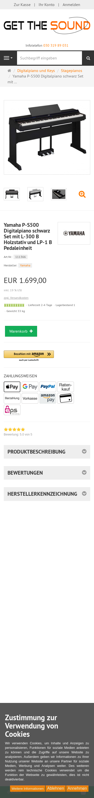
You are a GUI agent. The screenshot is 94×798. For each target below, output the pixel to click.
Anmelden (71, 4)
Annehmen (77, 788)
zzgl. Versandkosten (16, 298)
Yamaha (25, 265)
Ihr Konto (47, 4)
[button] (29, 356)
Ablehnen (55, 788)
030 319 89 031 (55, 45)
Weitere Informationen (28, 788)
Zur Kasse (22, 4)
